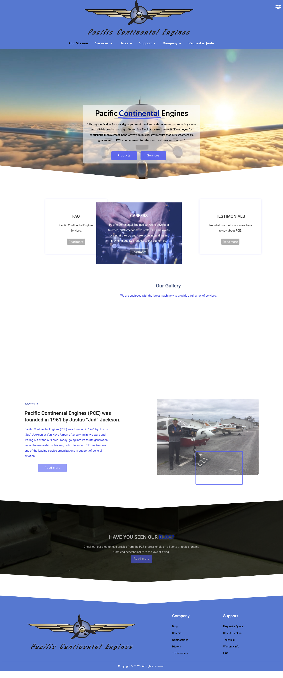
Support (147, 43)
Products (104, 155)
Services (103, 43)
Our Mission (78, 43)
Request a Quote (201, 43)
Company (172, 43)
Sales (126, 43)
